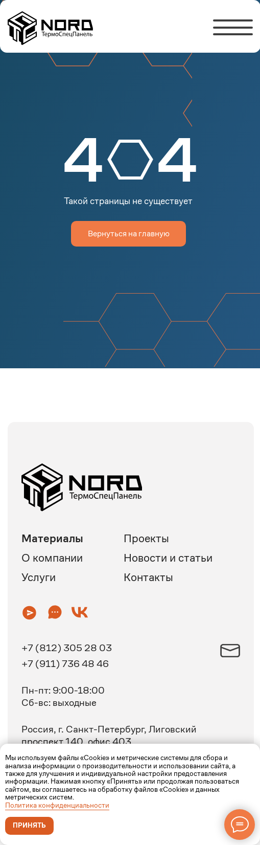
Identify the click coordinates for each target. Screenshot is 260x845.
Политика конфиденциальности (57, 805)
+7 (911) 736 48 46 (65, 664)
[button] (29, 612)
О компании (52, 558)
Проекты (146, 538)
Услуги (38, 577)
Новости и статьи (168, 558)
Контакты (148, 577)
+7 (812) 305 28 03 (66, 648)
